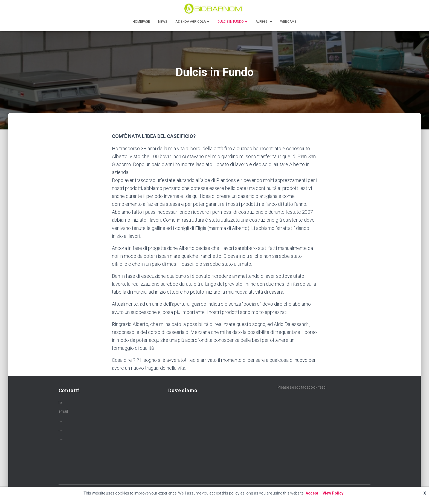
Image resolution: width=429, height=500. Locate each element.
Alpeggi (264, 22)
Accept (312, 493)
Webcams (288, 22)
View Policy (333, 493)
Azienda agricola (192, 22)
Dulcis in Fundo (232, 22)
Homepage (141, 22)
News (162, 22)
